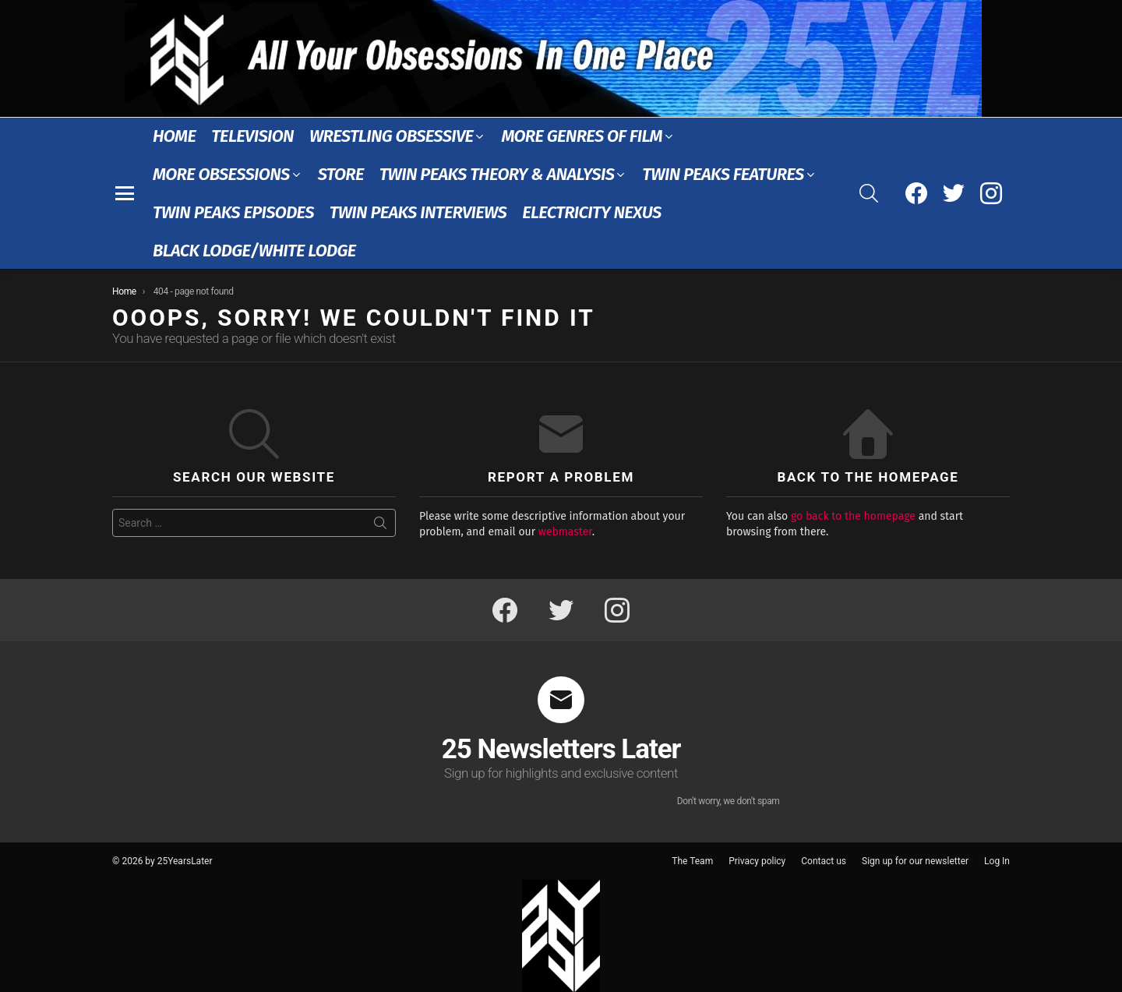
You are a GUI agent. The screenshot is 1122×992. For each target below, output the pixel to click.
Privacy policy (757, 861)
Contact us (823, 861)
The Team (692, 861)
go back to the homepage (853, 516)
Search (380, 526)
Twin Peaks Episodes (233, 212)
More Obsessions (221, 174)
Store (341, 174)
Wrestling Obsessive (391, 136)
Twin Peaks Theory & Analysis (497, 174)
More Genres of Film (581, 136)
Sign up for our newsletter (915, 861)
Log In (997, 861)
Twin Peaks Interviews (418, 212)
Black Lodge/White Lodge (254, 250)
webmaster (565, 531)
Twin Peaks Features (722, 174)
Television (252, 136)
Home (174, 136)
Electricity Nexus (592, 212)
